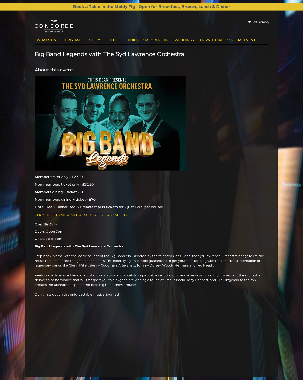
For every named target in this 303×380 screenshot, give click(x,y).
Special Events (243, 40)
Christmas (72, 40)
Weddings (184, 40)
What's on (46, 40)
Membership (157, 40)
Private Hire (211, 40)
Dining (132, 40)
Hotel (114, 40)
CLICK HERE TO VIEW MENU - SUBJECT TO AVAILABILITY (81, 215)
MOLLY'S (95, 40)
